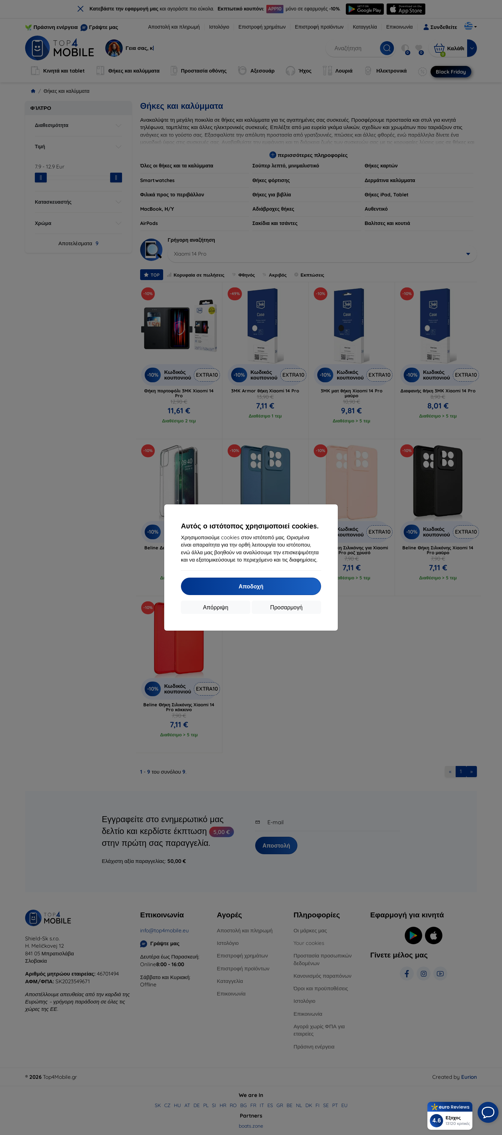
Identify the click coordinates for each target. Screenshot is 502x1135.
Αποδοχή (250, 586)
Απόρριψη (215, 607)
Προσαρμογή (286, 607)
